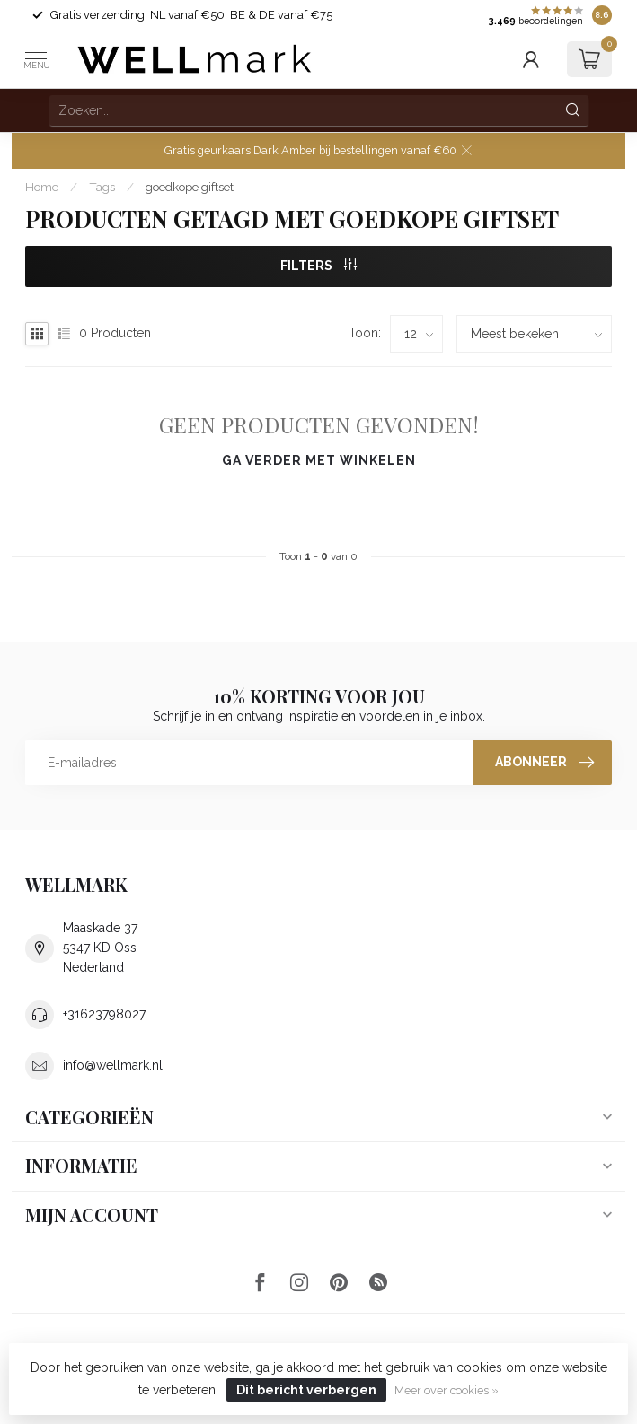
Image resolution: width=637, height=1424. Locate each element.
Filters (318, 265)
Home (41, 186)
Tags (102, 186)
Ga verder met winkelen (319, 460)
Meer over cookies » (446, 1390)
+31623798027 (104, 1014)
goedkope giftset (190, 186)
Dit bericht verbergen (306, 1390)
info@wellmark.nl (113, 1065)
